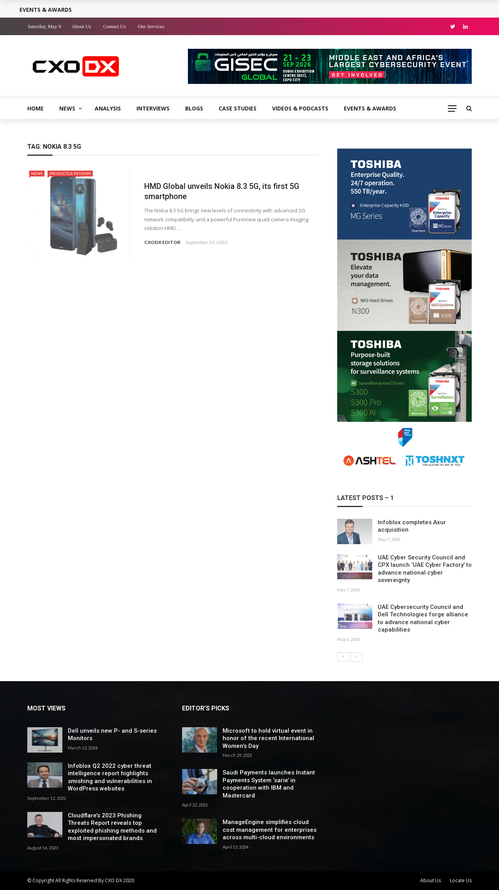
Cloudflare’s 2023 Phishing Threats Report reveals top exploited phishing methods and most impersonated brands (112, 827)
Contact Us (114, 26)
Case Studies (238, 108)
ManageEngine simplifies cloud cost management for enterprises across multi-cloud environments (270, 830)
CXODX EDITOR (162, 242)
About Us (81, 26)
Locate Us (461, 880)
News (67, 108)
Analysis (108, 108)
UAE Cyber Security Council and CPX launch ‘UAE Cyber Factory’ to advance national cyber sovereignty (425, 569)
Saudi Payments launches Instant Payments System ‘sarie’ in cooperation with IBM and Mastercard (269, 784)
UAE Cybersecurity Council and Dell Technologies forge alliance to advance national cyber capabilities (423, 618)
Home (35, 108)
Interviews (153, 108)
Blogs (194, 108)
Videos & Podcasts (300, 108)
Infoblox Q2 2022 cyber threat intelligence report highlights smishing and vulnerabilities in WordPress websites (110, 777)
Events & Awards (370, 108)
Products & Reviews (70, 173)
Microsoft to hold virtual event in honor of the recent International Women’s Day (268, 738)
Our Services (151, 26)
